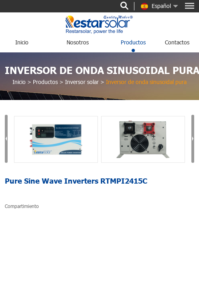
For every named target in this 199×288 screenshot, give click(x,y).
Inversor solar (82, 81)
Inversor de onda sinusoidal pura (146, 81)
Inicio (21, 42)
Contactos (177, 42)
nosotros (78, 42)
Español (155, 6)
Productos (133, 42)
